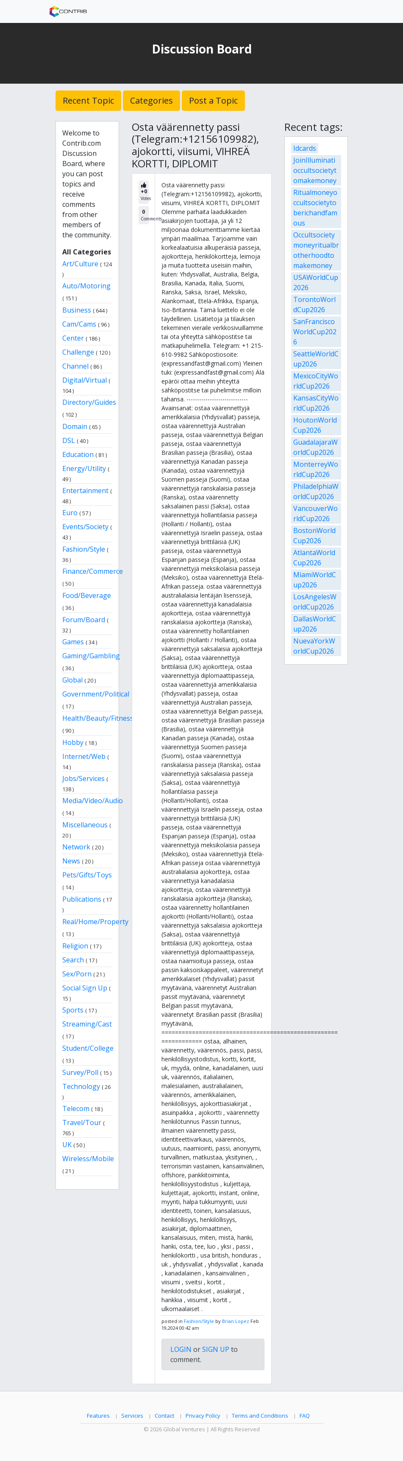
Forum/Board (83, 619)
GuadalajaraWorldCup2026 (315, 447)
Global (72, 680)
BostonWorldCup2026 (314, 535)
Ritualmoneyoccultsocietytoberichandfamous (315, 208)
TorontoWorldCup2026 (314, 304)
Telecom (75, 1108)
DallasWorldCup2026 (314, 624)
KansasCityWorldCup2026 (316, 403)
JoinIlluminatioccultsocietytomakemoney (314, 170)
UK (67, 1144)
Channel (75, 366)
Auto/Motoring (86, 286)
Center (73, 338)
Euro (70, 512)
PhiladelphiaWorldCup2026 (316, 491)
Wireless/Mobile (88, 1158)
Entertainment (85, 490)
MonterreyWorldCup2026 (315, 469)
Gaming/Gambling (91, 655)
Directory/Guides (89, 402)
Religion (75, 945)
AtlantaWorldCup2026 (314, 557)
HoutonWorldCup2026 (315, 425)
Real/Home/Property (95, 921)
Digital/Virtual (84, 380)
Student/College (88, 1048)
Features (98, 1415)
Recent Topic (88, 100)
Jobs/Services (83, 778)
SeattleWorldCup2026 (316, 359)
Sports (72, 1010)
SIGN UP (215, 1349)
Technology (81, 1086)
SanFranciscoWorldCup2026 (314, 332)
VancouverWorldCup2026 (315, 513)
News (71, 861)
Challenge (78, 352)
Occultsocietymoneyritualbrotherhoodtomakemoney (316, 250)
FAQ (305, 1415)
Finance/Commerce (92, 571)
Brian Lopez (235, 1321)
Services (132, 1415)
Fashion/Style (83, 549)
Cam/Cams (79, 324)
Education (78, 454)
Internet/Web (84, 756)
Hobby (72, 742)
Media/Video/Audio (92, 800)
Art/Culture (80, 263)
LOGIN (181, 1349)
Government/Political (95, 694)
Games (73, 641)
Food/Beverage (86, 595)
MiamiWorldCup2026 (314, 579)
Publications (81, 899)
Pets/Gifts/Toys (87, 875)
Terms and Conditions (260, 1415)
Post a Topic (213, 100)
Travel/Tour (81, 1122)
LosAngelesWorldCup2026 (314, 602)
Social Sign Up (84, 988)
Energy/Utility (84, 468)
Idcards (304, 148)
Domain (74, 426)
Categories (151, 100)
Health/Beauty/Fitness (97, 718)
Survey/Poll (80, 1072)
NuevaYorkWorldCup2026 (314, 646)
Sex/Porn (77, 974)
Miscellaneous (85, 824)
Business (76, 310)
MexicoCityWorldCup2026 (315, 381)
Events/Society (85, 526)
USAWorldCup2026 (315, 282)
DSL (68, 440)
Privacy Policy (203, 1415)
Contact (164, 1415)
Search (73, 960)
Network (76, 847)
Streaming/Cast (87, 1024)
